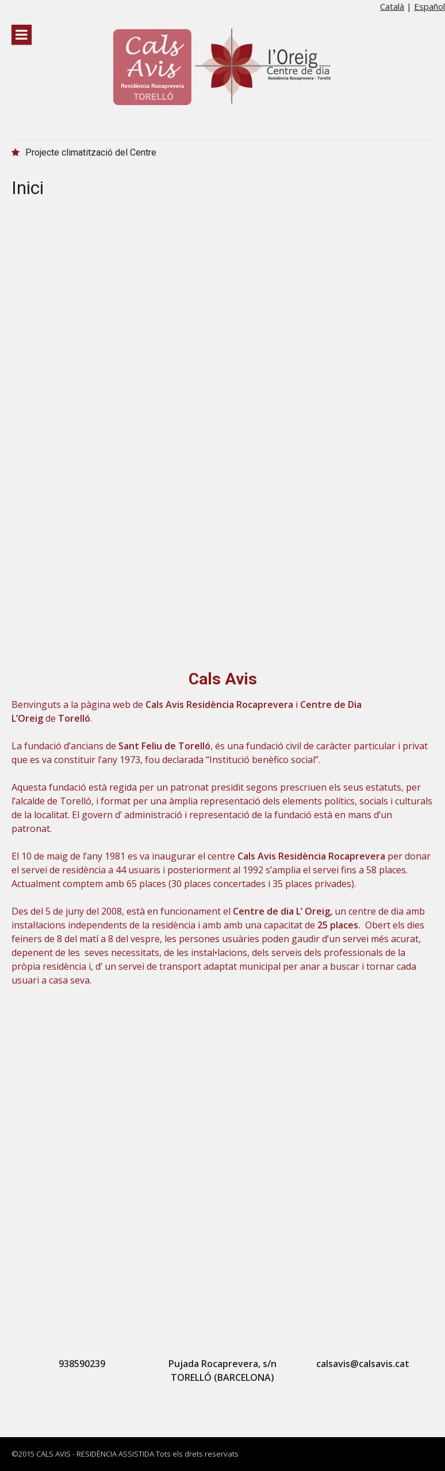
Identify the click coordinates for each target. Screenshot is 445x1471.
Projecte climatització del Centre (90, 152)
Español (429, 6)
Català (392, 6)
